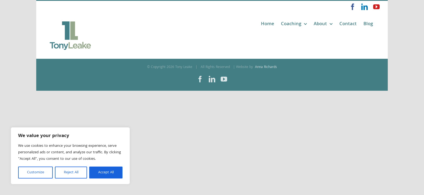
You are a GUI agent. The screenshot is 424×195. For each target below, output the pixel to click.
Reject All (71, 173)
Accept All (106, 173)
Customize (35, 173)
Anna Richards (265, 67)
